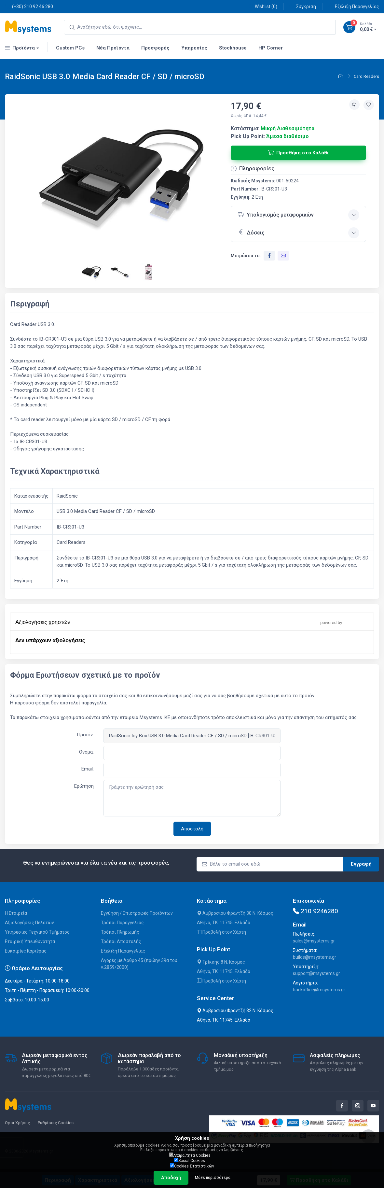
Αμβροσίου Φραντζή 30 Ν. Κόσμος (235, 913)
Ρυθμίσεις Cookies (56, 1122)
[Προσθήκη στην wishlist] (368, 105)
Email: (87, 769)
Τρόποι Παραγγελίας (122, 922)
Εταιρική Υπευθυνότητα (30, 941)
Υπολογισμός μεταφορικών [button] (276, 214)
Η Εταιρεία (16, 913)
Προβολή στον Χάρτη (221, 932)
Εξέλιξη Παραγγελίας (353, 6)
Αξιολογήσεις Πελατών (29, 922)
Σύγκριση (302, 6)
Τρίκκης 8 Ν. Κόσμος (221, 962)
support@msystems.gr (316, 973)
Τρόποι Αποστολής (121, 941)
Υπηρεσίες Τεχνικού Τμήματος (37, 932)
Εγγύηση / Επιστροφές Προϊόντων (137, 913)
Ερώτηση (84, 786)
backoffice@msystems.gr (319, 989)
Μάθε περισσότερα (212, 1177)
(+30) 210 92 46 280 (29, 6)
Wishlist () (262, 6)
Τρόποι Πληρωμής (120, 932)
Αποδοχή (171, 1177)
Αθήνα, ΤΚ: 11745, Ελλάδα (223, 922)
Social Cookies (189, 1160)
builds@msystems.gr (314, 957)
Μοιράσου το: (246, 255)
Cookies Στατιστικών (192, 1165)
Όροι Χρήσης (17, 1122)
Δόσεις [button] (251, 232)
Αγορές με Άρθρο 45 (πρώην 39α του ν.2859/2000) (139, 964)
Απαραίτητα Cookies (190, 1155)
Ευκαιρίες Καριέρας (26, 951)
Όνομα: (86, 752)
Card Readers (366, 76)
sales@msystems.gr (314, 940)
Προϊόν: (85, 735)
